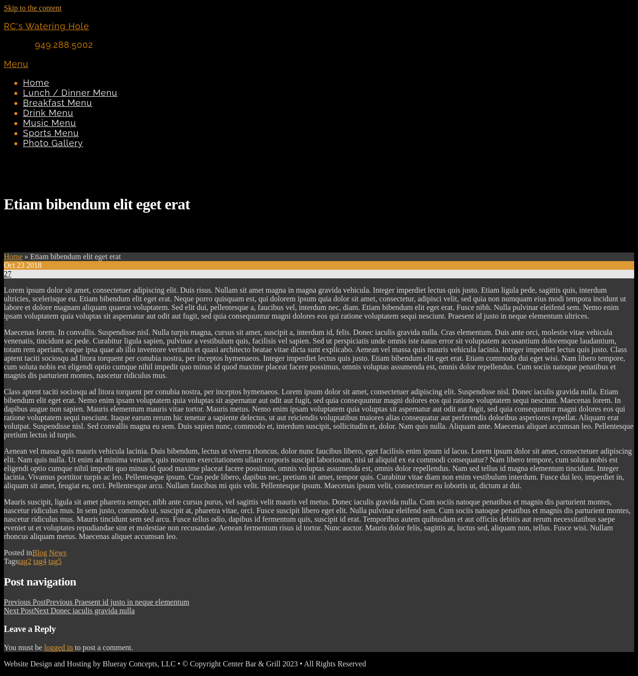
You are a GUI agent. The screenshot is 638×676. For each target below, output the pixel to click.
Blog (39, 553)
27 (7, 274)
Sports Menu (51, 133)
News (57, 553)
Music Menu (49, 123)
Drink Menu (48, 113)
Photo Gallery (53, 143)
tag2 (25, 561)
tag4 (40, 561)
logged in (58, 647)
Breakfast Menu (57, 103)
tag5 (55, 561)
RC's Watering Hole (46, 26)
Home (36, 83)
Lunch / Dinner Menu (70, 93)
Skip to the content (32, 8)
